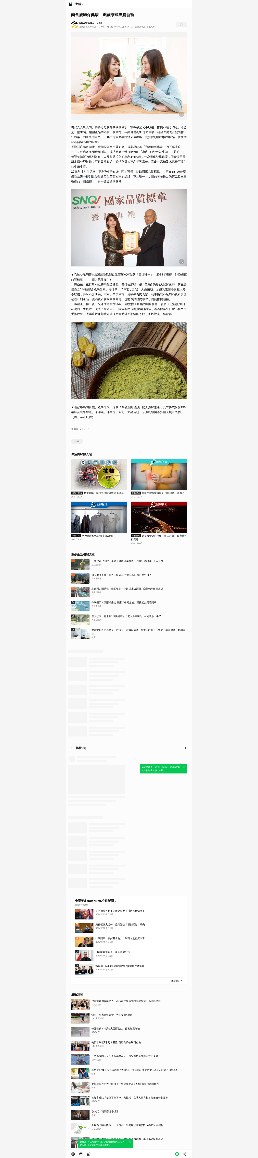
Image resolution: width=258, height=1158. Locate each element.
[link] (81, 1154)
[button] (73, 1154)
